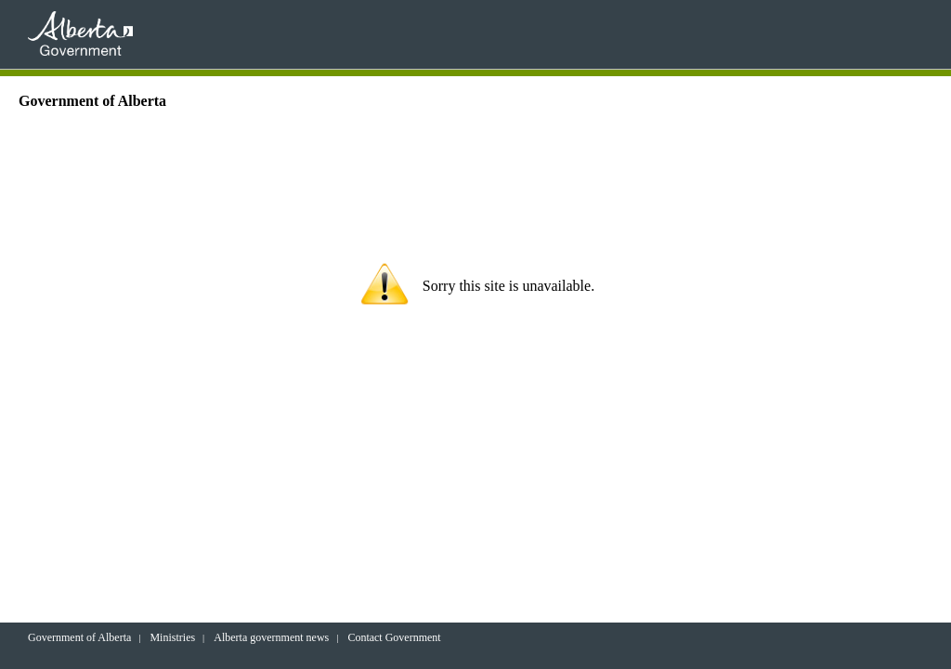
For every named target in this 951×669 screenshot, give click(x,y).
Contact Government (393, 637)
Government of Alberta (79, 637)
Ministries (172, 637)
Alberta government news (271, 637)
